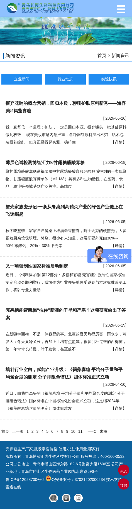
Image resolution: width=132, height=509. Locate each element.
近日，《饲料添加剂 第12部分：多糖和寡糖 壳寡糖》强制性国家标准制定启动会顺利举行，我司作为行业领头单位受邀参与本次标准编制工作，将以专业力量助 (66, 282)
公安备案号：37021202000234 (75, 479)
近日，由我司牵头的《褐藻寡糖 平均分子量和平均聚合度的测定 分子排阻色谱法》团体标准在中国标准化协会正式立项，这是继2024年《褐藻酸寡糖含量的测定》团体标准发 (65, 401)
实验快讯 (109, 79)
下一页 (91, 431)
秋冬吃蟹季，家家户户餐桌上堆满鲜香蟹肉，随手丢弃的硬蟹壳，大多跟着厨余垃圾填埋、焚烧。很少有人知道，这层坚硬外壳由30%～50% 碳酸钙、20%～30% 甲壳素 (66, 238)
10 (73, 431)
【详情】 (118, 142)
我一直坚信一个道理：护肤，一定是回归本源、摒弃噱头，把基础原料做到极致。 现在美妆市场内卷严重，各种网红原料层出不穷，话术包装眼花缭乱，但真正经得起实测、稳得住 (66, 134)
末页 (103, 431)
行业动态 (65, 79)
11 (80, 431)
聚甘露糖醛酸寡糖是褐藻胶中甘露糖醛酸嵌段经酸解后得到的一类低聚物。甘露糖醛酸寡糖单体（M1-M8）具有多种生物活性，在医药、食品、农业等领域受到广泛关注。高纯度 (66, 179)
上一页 (18, 431)
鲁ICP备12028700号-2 (26, 479)
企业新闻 (22, 79)
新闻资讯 (120, 55)
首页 (101, 55)
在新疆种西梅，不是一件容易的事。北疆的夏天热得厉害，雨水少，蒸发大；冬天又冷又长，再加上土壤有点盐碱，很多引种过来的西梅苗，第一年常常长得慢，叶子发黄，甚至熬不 (66, 341)
